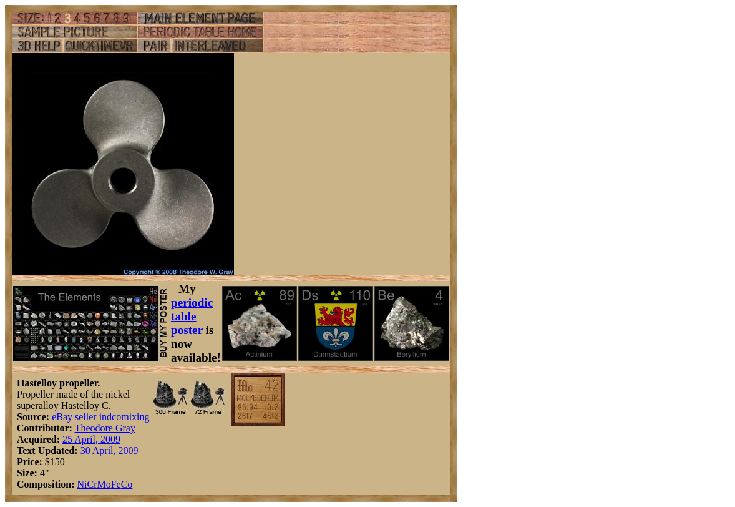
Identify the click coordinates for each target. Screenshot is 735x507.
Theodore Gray (105, 428)
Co (127, 484)
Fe (116, 484)
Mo (103, 484)
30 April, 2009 (109, 450)
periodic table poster (192, 316)
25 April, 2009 (91, 439)
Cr (92, 484)
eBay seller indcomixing (100, 416)
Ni (82, 484)
